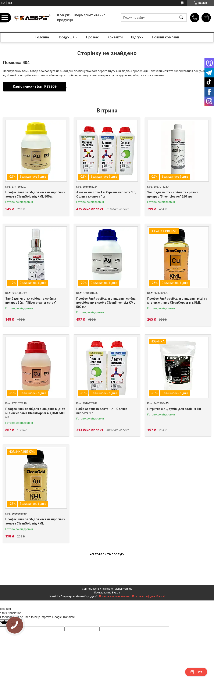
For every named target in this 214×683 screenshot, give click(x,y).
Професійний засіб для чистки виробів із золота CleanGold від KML (35, 521)
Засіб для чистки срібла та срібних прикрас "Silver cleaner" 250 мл (172, 194)
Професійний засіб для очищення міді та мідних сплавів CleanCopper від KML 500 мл (35, 413)
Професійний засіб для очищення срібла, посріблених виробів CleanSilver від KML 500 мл (106, 303)
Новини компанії (165, 37)
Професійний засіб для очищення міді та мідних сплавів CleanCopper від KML (177, 300)
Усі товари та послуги (107, 554)
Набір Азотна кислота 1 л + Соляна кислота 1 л (101, 411)
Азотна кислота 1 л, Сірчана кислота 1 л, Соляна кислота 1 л (106, 194)
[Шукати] (181, 17)
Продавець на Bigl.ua (107, 592)
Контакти (115, 37)
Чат (196, 672)
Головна (42, 37)
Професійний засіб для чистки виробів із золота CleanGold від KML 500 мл (35, 194)
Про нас (92, 37)
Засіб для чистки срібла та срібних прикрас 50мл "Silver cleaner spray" (30, 300)
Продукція (65, 37)
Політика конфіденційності (148, 596)
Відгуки (137, 37)
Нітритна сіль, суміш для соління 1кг (174, 409)
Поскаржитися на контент (114, 596)
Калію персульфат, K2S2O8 (35, 86)
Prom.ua (127, 588)
